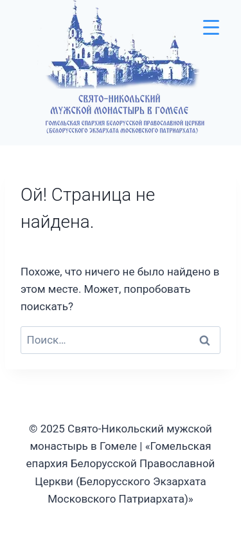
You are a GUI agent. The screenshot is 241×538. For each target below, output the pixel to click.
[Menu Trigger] (211, 27)
